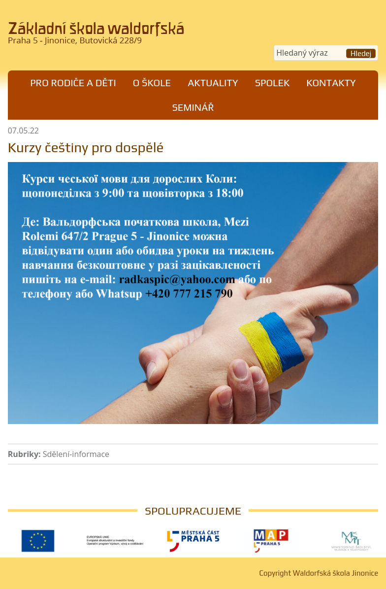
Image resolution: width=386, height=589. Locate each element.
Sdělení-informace (76, 454)
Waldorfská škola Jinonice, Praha (97, 36)
